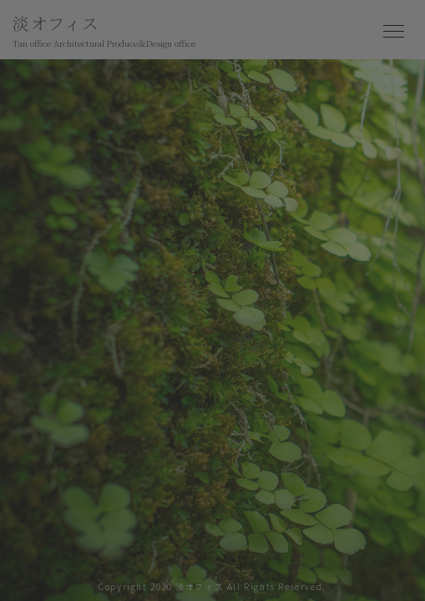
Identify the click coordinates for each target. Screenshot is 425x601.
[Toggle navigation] (393, 32)
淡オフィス (104, 31)
